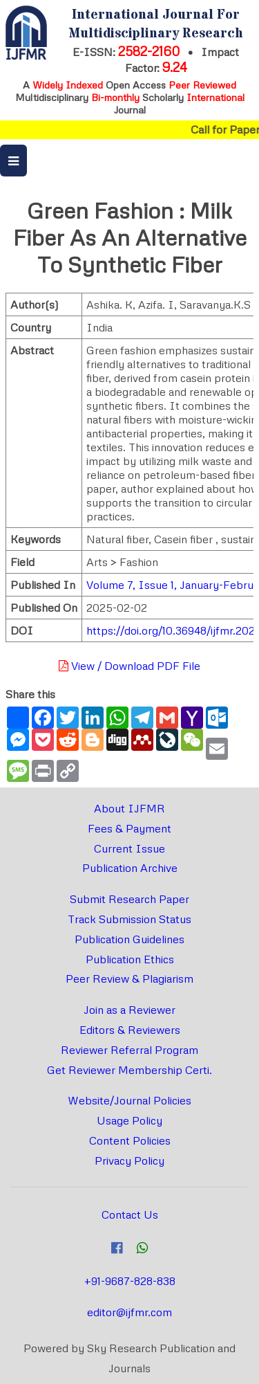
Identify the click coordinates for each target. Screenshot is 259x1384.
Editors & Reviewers (129, 1030)
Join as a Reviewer (129, 1010)
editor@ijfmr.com (129, 1312)
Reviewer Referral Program (129, 1050)
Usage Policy (129, 1120)
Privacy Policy (129, 1160)
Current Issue (129, 848)
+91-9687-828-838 (129, 1281)
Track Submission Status (129, 919)
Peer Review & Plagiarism (129, 978)
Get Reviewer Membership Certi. (129, 1070)
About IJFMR (129, 808)
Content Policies (130, 1140)
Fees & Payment (129, 828)
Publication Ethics (130, 959)
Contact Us (130, 1214)
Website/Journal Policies (129, 1100)
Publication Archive (130, 868)
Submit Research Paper (129, 899)
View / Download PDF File (129, 666)
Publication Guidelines (129, 939)
